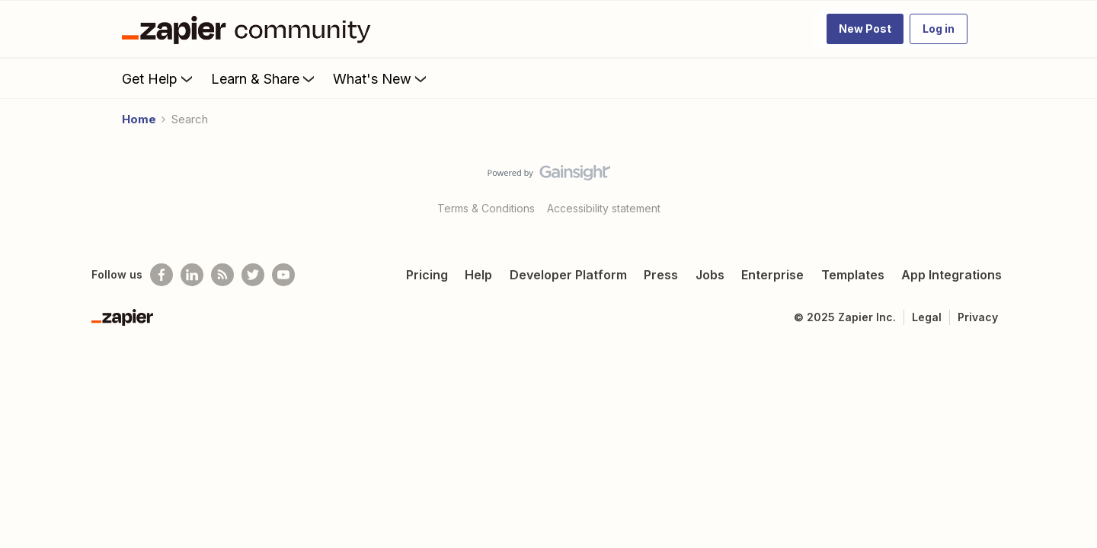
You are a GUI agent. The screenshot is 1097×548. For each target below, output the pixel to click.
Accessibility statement (603, 208)
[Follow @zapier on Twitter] (252, 274)
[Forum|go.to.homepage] (250, 29)
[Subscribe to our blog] (222, 274)
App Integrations (951, 274)
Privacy (978, 317)
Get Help (159, 78)
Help (478, 274)
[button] (865, 29)
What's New (381, 78)
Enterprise (772, 274)
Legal (927, 317)
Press (661, 274)
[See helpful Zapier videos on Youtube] (283, 274)
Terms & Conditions (486, 208)
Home (139, 119)
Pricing (427, 274)
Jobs (710, 274)
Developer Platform (568, 274)
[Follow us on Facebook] (161, 274)
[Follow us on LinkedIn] (192, 274)
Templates (852, 274)
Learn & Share (264, 78)
